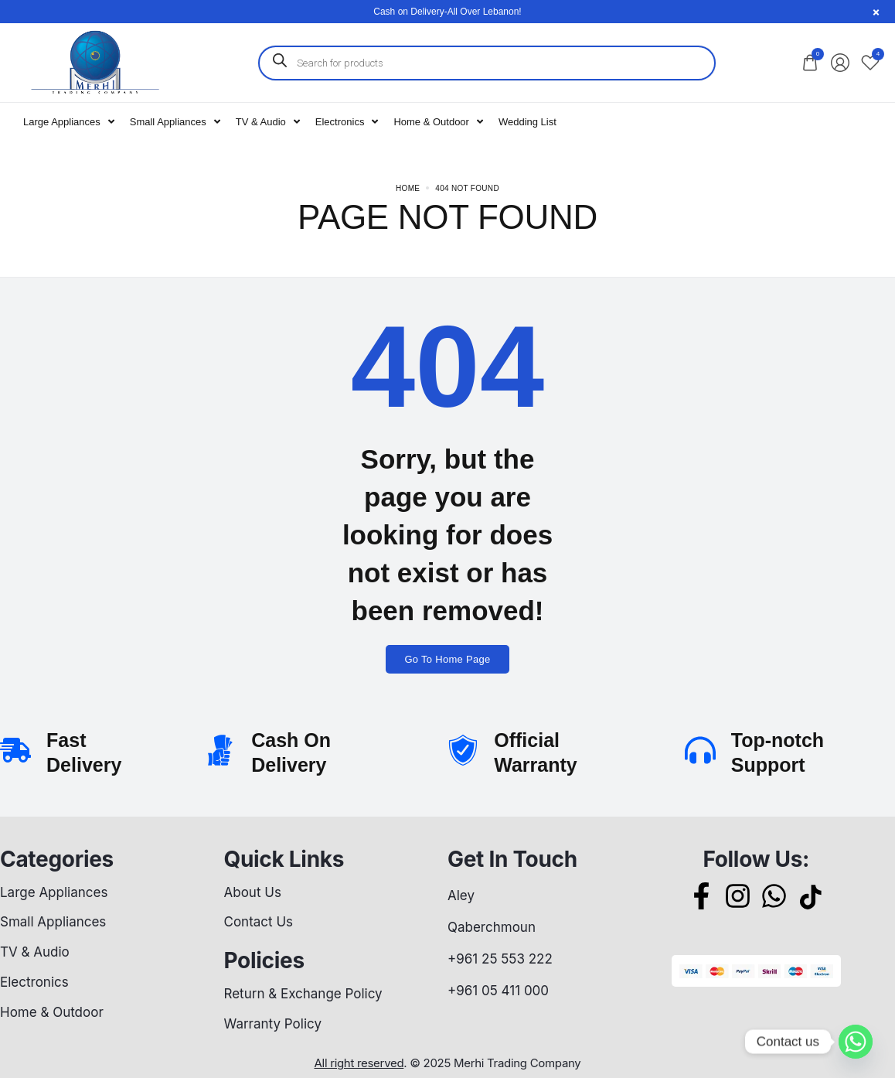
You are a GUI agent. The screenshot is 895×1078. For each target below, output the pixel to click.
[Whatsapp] (856, 1042)
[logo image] (94, 61)
